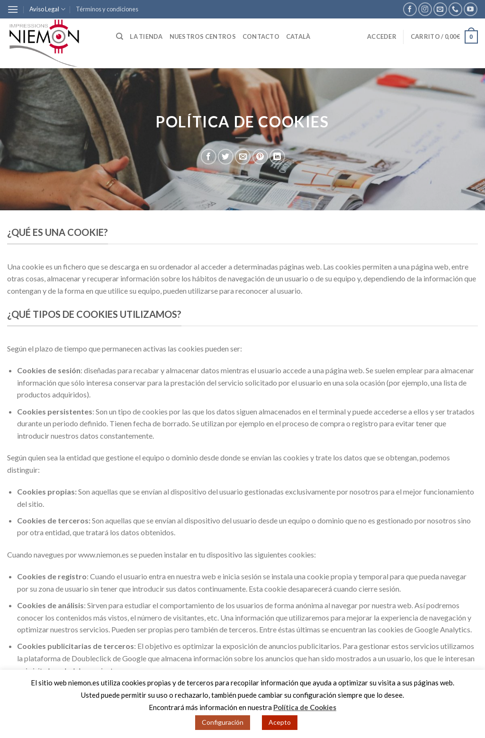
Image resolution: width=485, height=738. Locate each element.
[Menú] (12, 9)
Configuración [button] (222, 722)
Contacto (260, 36)
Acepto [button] (280, 722)
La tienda (146, 36)
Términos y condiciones (107, 9)
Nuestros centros (203, 36)
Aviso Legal (47, 9)
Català (298, 36)
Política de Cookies (304, 707)
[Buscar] (119, 36)
